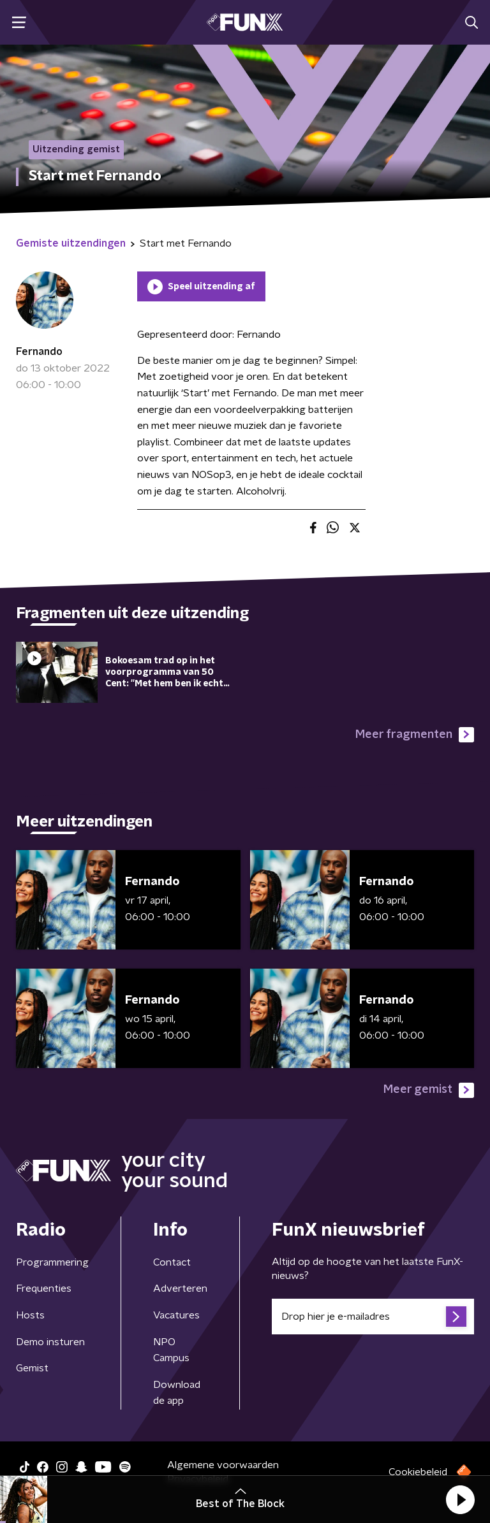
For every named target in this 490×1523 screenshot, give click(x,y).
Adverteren (180, 1288)
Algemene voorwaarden (223, 1465)
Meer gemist (428, 1090)
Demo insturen (50, 1342)
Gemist (32, 1368)
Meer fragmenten (414, 734)
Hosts (30, 1315)
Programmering (52, 1262)
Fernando (39, 352)
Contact (172, 1262)
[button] (460, 1499)
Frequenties (43, 1288)
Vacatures (176, 1315)
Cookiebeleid (418, 1472)
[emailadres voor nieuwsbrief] (373, 1316)
